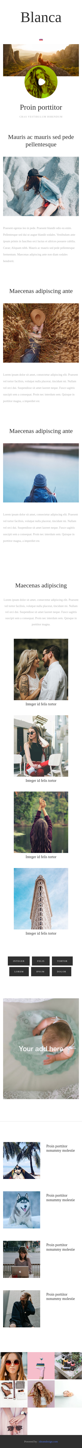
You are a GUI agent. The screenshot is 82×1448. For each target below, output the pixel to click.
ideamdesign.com (48, 1441)
